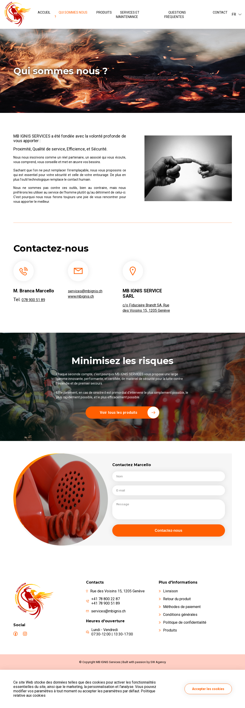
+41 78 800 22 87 (105, 599)
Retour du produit (175, 599)
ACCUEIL (44, 12)
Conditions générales (178, 614)
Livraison (168, 591)
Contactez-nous (168, 530)
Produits (104, 12)
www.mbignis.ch (81, 296)
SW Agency (158, 662)
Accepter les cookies (208, 689)
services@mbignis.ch (85, 291)
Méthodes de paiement (180, 607)
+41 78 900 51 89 (105, 603)
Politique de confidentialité (182, 622)
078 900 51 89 (33, 300)
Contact (220, 12)
